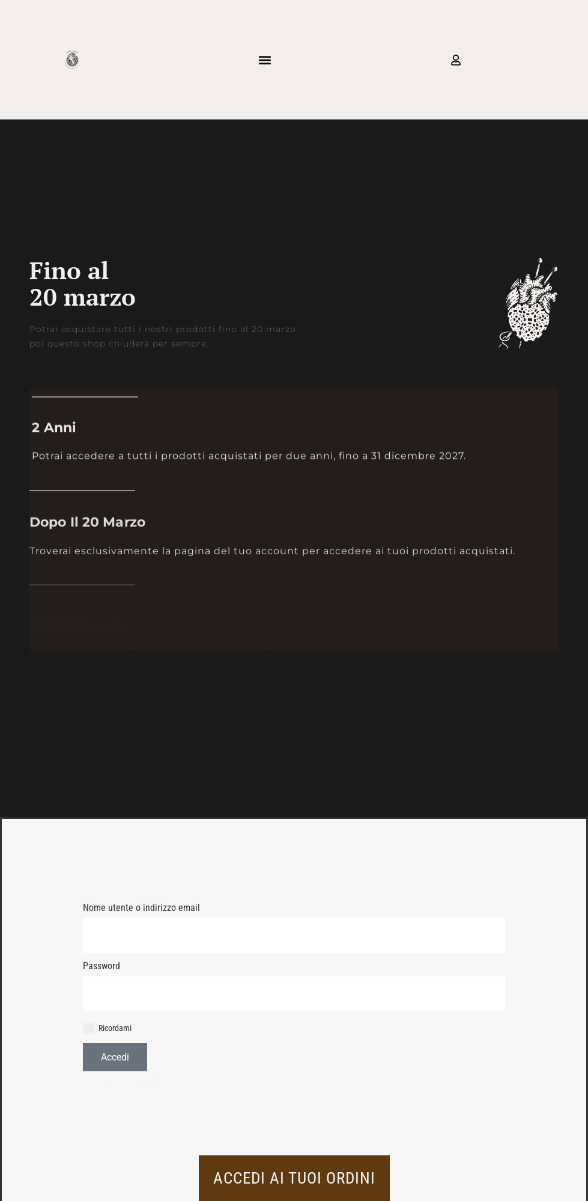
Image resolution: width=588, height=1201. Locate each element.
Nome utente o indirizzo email (141, 907)
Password (101, 966)
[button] (265, 60)
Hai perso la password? (121, 1083)
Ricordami (107, 1028)
